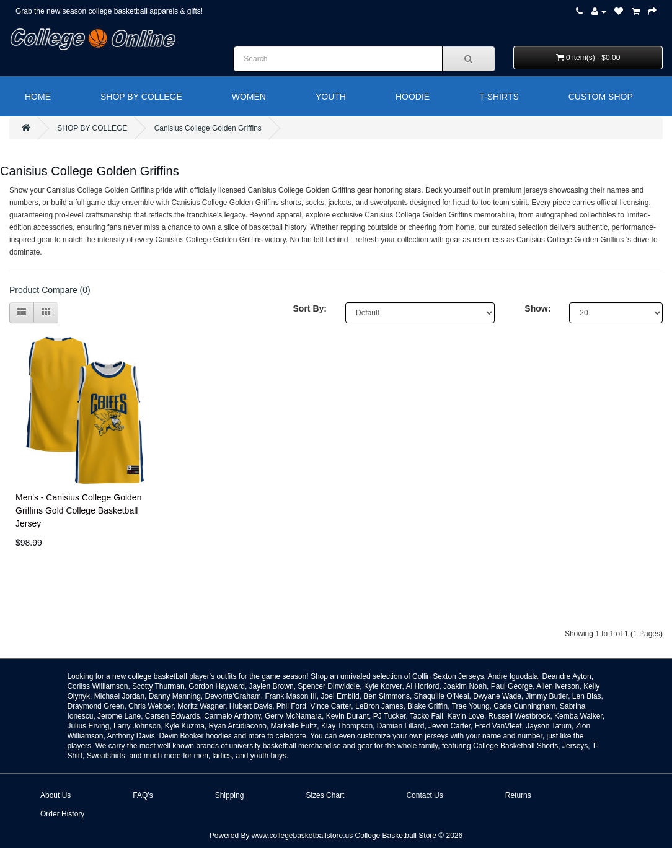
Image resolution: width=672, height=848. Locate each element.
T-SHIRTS (499, 97)
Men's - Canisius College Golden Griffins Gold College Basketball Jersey (78, 510)
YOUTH (331, 97)
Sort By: (310, 308)
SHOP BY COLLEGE (141, 97)
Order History (62, 814)
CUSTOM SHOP (600, 97)
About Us (55, 795)
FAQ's (143, 795)
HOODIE (413, 97)
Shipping (229, 795)
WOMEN (249, 97)
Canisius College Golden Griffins (208, 128)
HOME (38, 97)
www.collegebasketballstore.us (302, 835)
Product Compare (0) (50, 290)
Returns (518, 795)
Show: (537, 308)
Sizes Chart (325, 795)
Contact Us (424, 795)
